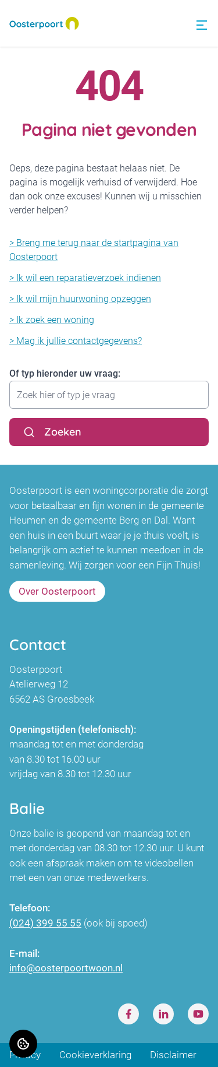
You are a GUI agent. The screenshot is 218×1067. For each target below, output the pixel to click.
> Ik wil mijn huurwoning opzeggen (80, 298)
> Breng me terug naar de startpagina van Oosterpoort (93, 249)
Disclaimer (173, 1055)
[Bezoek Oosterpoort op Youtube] (198, 1013)
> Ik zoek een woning (51, 319)
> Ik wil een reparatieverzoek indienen (85, 277)
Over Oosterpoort (57, 591)
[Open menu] (202, 25)
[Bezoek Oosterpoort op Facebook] (128, 1013)
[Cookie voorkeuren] (23, 1044)
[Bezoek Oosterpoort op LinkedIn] (163, 1013)
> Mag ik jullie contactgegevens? (75, 340)
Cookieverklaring (95, 1055)
